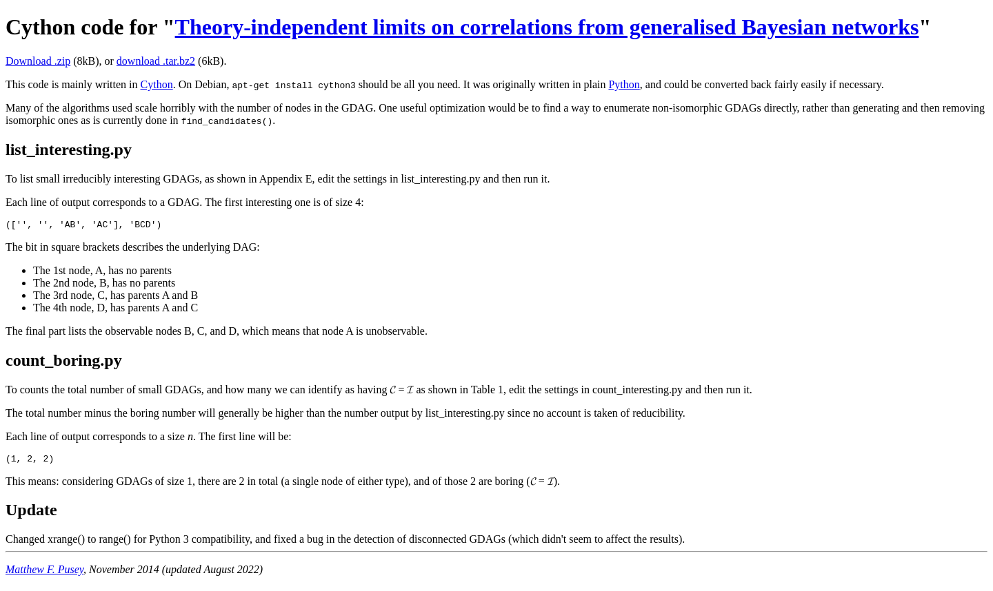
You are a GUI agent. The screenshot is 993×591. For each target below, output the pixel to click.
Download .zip (38, 61)
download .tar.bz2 (156, 61)
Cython (157, 84)
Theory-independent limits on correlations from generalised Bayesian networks (547, 26)
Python (623, 84)
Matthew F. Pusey (44, 573)
